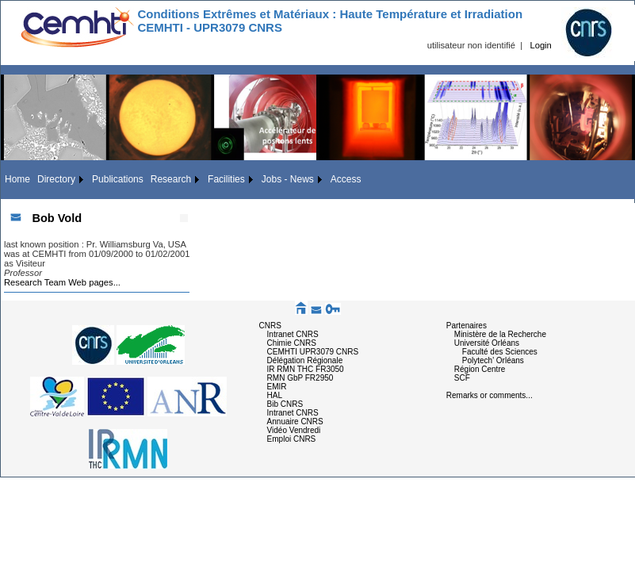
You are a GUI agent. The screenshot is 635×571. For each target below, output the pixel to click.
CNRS (270, 325)
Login (540, 45)
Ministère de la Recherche (500, 334)
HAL (274, 395)
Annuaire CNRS (295, 421)
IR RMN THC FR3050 (305, 369)
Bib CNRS (285, 404)
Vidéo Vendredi (294, 430)
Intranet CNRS (293, 334)
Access (346, 179)
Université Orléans (486, 343)
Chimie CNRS (291, 343)
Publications (117, 179)
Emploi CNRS (291, 439)
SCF (462, 378)
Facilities (226, 179)
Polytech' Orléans (493, 360)
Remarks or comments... (489, 395)
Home (17, 179)
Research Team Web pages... (62, 282)
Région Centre (479, 369)
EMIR (277, 386)
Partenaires (466, 325)
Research (171, 179)
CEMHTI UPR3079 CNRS (313, 351)
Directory (56, 179)
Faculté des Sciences (499, 351)
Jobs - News (288, 179)
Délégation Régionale (305, 360)
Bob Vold (57, 218)
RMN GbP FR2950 (300, 378)
